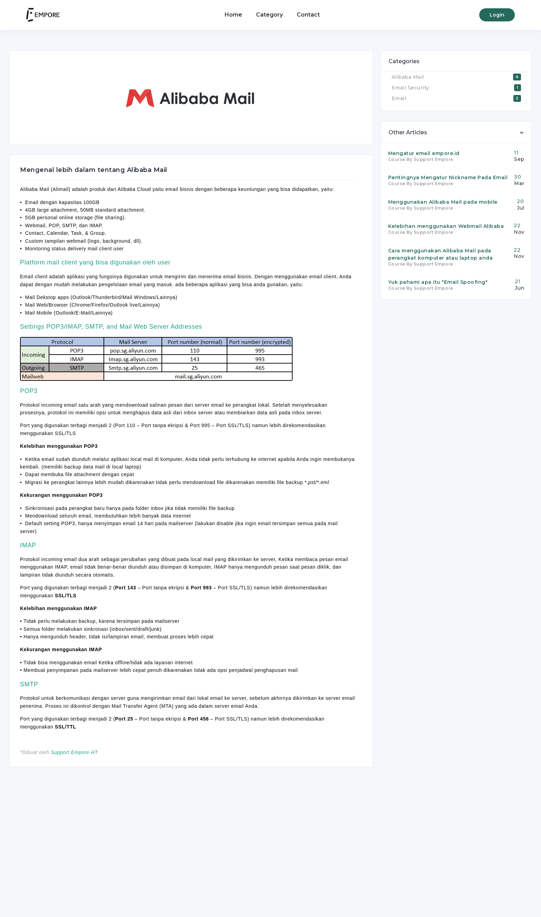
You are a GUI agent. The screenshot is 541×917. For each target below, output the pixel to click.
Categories (404, 61)
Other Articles (407, 132)
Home (233, 14)
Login (497, 15)
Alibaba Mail (408, 77)
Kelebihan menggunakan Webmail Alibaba (446, 226)
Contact (308, 14)
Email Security (410, 88)
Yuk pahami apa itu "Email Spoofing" (438, 282)
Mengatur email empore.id (424, 153)
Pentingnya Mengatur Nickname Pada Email (448, 177)
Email (399, 98)
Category (269, 14)
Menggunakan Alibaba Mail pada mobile (443, 202)
